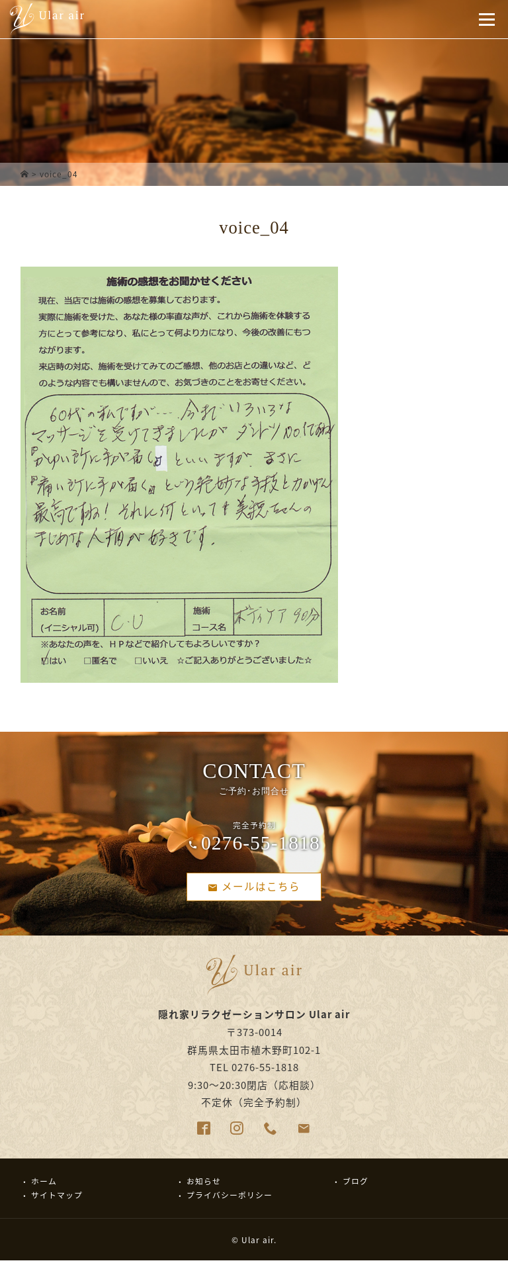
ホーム (44, 1185)
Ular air (257, 1244)
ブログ (355, 1185)
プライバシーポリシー (230, 1199)
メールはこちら (254, 887)
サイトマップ (57, 1199)
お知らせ (204, 1185)
